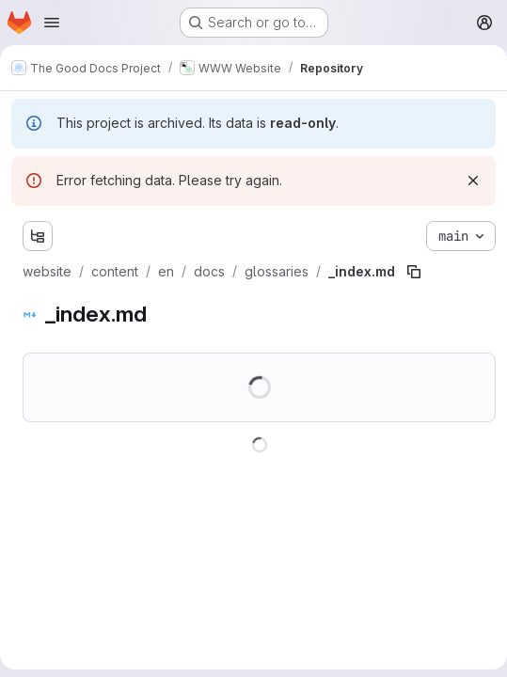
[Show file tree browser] (38, 236)
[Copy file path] (414, 272)
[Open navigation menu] (52, 23)
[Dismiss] (473, 180)
